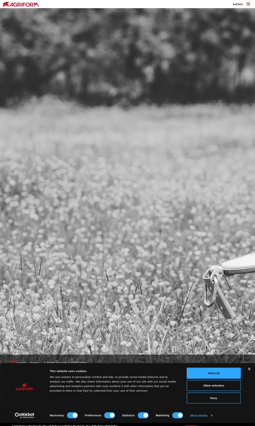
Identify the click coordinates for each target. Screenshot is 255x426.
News (34, 363)
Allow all (214, 376)
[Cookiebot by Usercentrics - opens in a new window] (24, 418)
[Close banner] (249, 372)
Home (21, 363)
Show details (199, 418)
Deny (213, 401)
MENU (241, 4)
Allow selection (213, 388)
